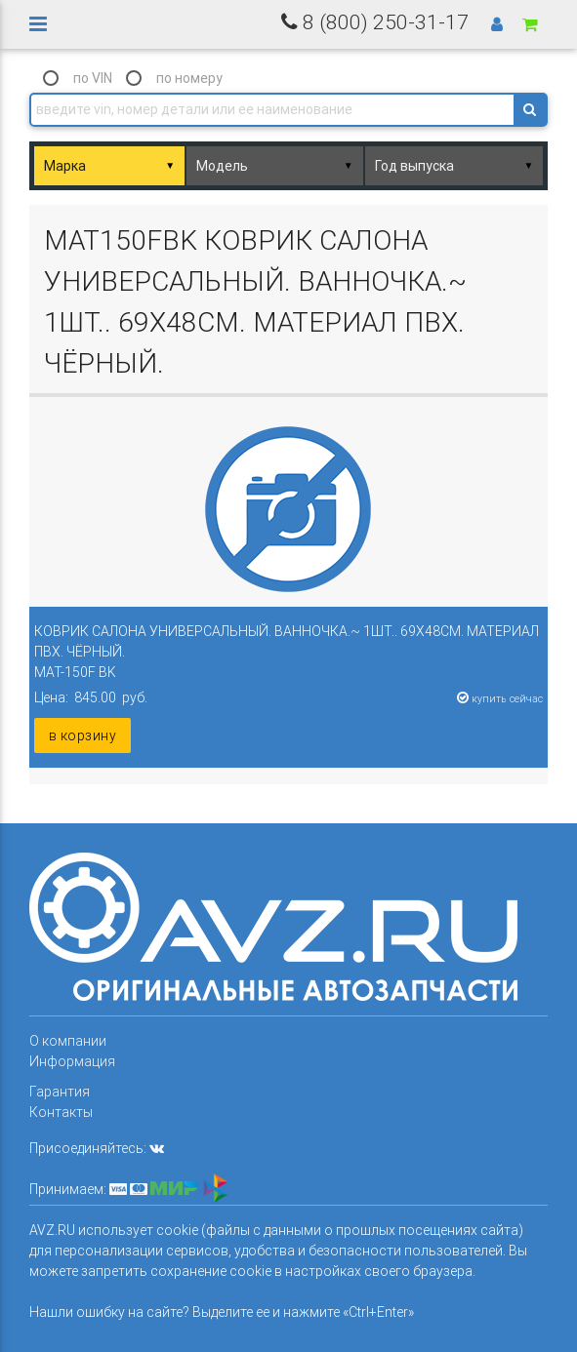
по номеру (189, 78)
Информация (72, 1061)
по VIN (92, 78)
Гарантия (59, 1091)
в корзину (83, 735)
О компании (67, 1041)
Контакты (61, 1112)
